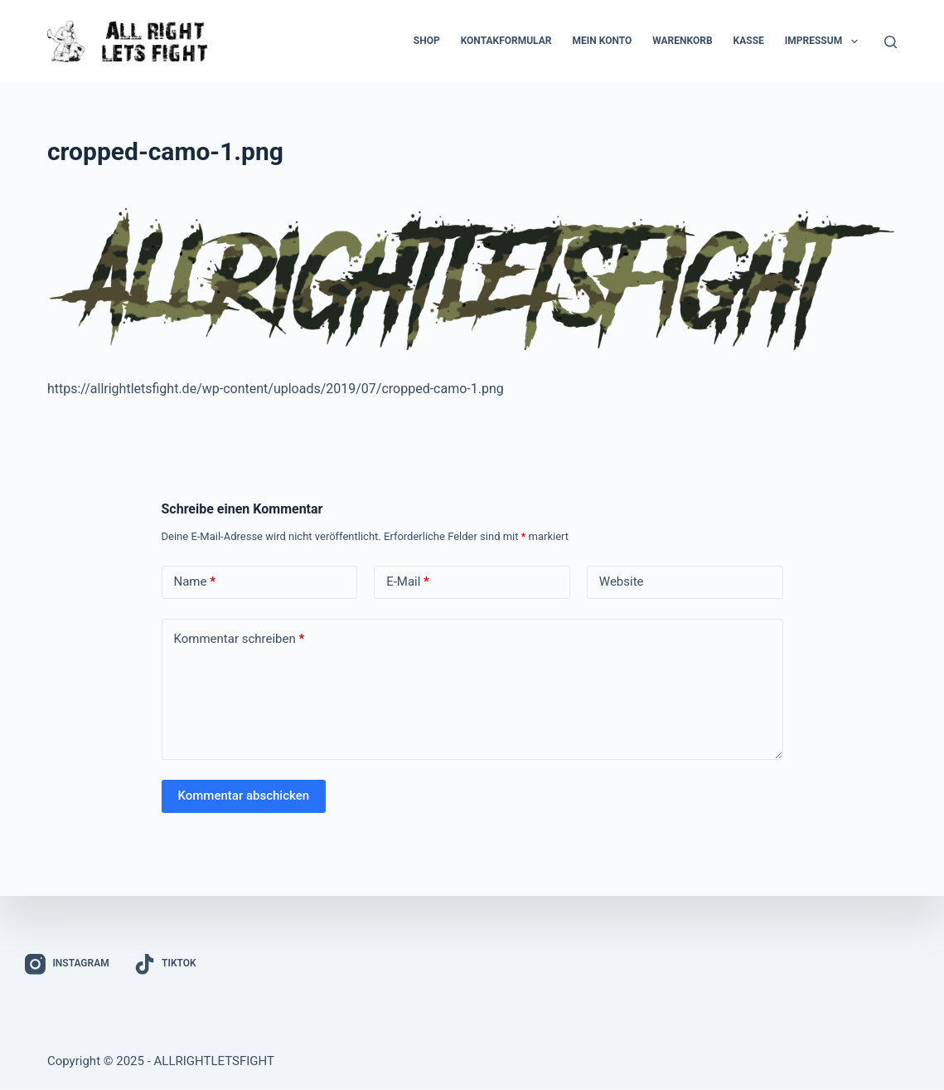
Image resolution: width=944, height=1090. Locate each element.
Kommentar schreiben (239, 639)
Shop (427, 40)
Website (621, 581)
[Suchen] (890, 42)
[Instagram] (67, 964)
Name (195, 582)
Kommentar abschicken (244, 795)
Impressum (824, 41)
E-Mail (407, 582)
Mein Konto (602, 40)
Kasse (748, 40)
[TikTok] (165, 964)
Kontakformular (506, 40)
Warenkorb (682, 40)
